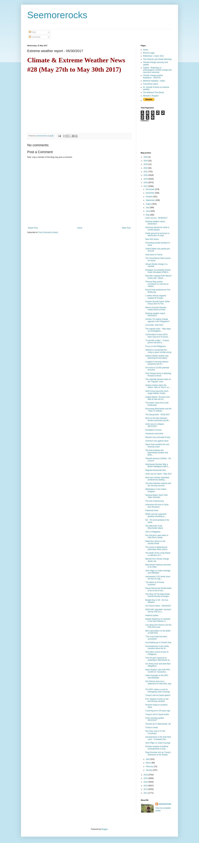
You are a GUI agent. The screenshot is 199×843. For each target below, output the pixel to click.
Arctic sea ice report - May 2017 (158, 474)
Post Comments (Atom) (48, 232)
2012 (146, 789)
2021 (146, 172)
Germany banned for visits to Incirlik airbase (157, 228)
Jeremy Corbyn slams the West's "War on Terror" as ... (158, 386)
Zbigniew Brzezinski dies (155, 470)
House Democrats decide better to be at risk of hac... (158, 589)
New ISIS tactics (152, 239)
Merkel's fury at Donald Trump (157, 437)
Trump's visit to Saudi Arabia (157, 714)
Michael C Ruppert (150, 96)
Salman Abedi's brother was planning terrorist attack (156, 357)
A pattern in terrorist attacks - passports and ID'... (157, 363)
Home (79, 228)
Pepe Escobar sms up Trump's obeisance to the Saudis (158, 753)
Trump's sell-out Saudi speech (157, 695)
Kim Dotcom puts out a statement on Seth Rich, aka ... (158, 683)
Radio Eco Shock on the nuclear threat (155, 542)
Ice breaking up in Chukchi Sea (158, 642)
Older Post (126, 228)
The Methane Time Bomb (153, 92)
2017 (146, 186)
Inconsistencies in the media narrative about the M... (157, 647)
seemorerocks (165, 804)
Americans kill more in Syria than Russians (156, 505)
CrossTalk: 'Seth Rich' (154, 325)
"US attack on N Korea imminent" (154, 583)
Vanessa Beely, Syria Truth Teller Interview (156, 496)
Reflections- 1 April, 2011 (153, 56)
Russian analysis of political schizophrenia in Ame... (156, 747)
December (150, 189)
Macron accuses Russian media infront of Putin (155, 308)
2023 (146, 164)
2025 (146, 157)
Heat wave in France (153, 255)
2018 (146, 182)
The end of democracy (154, 501)
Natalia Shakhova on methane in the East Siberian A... (157, 620)
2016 (146, 775)
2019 (146, 179)
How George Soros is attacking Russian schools (158, 374)
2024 (146, 161)
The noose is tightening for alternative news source (156, 548)
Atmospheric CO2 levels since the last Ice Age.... (157, 577)
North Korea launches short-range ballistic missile (157, 392)
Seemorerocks (57, 15)
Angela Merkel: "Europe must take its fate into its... (157, 398)
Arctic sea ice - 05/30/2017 (156, 218)
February (150, 766)
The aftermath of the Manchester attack (154, 527)
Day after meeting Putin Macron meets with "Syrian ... (158, 277)
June (148, 211)
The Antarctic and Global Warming (157, 59)
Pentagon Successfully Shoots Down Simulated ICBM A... (158, 271)
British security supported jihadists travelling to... (155, 515)
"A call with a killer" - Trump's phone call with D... (157, 341)
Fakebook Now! (151, 510)
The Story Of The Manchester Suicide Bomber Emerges (157, 595)
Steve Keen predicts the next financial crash (157, 445)
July (148, 207)
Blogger (104, 829)
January (149, 770)
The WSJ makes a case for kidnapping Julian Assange (157, 690)
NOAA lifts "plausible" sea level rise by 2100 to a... (158, 610)
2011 (146, 793)
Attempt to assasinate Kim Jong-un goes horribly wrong (158, 351)
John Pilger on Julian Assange (157, 743)
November (150, 193)
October (149, 197)
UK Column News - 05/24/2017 (158, 606)
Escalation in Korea (153, 430)
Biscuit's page (149, 53)
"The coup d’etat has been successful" (156, 637)
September (150, 200)
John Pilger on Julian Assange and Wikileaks (157, 572)
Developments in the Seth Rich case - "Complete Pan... (158, 738)
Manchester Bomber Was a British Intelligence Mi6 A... (157, 465)
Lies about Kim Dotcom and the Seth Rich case (158, 626)
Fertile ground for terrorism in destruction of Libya (157, 234)
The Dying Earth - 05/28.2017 (157, 414)
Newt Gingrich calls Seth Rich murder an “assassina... (157, 671)
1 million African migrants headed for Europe (155, 297)
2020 (146, 175)
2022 (146, 168)
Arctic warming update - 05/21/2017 (155, 719)
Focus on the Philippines (155, 346)
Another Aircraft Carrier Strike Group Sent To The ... (157, 302)
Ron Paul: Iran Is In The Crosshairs (155, 732)
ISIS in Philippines (152, 532)
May (148, 215)
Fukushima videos (150, 84)
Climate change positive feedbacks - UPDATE (153, 76)
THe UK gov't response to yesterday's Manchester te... (158, 659)
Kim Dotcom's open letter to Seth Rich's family (156, 536)
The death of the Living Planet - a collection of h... (158, 554)
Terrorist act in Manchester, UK (158, 724)
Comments (34, 37)
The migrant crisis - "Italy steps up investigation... (158, 330)
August (149, 204)
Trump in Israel (151, 727)
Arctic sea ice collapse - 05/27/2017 (155, 425)
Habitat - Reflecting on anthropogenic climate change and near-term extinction (157, 70)
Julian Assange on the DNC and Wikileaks (156, 676)
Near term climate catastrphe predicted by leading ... (157, 478)
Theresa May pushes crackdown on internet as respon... (156, 284)
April (148, 759)
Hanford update (151, 615)
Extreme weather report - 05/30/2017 (155, 222)
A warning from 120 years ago (157, 711)
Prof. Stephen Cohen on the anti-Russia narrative (157, 700)
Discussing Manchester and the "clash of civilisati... (158, 410)
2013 (146, 786)
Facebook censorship (154, 433)
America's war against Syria (156, 441)
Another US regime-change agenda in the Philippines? (157, 320)
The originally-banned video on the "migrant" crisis (158, 380)
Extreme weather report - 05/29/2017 (155, 314)
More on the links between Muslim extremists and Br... (157, 419)
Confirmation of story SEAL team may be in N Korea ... (157, 335)
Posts (32, 32)
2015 (146, 778)
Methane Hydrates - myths (154, 81)
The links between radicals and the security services (158, 484)
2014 (146, 782)
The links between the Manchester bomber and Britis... (156, 452)
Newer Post (33, 228)
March (149, 763)
